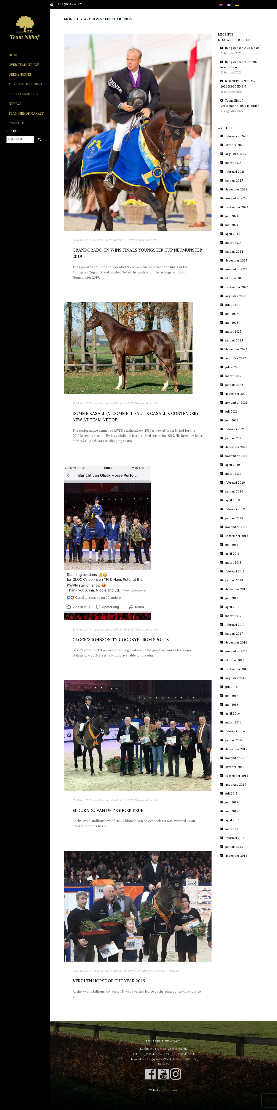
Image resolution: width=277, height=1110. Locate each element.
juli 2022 (231, 367)
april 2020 (232, 465)
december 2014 (236, 856)
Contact (16, 123)
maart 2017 (233, 616)
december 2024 (236, 189)
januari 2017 (234, 633)
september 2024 (236, 207)
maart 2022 (233, 376)
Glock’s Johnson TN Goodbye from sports (121, 639)
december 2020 (236, 447)
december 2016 (236, 642)
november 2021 (236, 403)
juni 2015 (231, 802)
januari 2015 (234, 847)
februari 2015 (235, 838)
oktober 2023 (234, 278)
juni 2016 (231, 696)
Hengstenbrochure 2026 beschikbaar (239, 64)
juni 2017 (231, 598)
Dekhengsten (20, 74)
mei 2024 (231, 225)
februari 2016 (235, 731)
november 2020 (236, 456)
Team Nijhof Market (26, 113)
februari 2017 (235, 625)
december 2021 (236, 394)
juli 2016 (231, 687)
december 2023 (236, 260)
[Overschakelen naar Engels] (229, 2)
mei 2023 (231, 323)
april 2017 (232, 607)
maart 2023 (233, 331)
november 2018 (236, 527)
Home (13, 55)
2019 (130, 240)
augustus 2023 (235, 296)
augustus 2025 (235, 154)
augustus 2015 (235, 785)
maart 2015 (233, 829)
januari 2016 (234, 740)
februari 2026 (235, 136)
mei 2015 (231, 811)
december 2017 (236, 589)
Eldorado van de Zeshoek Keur (108, 810)
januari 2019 (234, 518)
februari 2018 (235, 571)
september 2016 (236, 669)
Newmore (171, 1090)
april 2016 (232, 713)
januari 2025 (234, 180)
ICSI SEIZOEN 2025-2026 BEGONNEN (237, 83)
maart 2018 (233, 562)
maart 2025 (233, 163)
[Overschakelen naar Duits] (237, 2)
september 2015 (236, 776)
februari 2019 (235, 509)
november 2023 (236, 269)
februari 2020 (235, 482)
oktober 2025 (234, 145)
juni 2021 (231, 420)
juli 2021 (231, 411)
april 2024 (232, 234)
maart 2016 (233, 722)
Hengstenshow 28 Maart (242, 48)
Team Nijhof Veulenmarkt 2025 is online (239, 103)
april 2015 (232, 820)
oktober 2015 (234, 767)
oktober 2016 (234, 660)
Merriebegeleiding (25, 84)
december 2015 (236, 749)
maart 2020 (233, 474)
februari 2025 (235, 172)
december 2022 (236, 349)
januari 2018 (234, 580)
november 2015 (236, 758)
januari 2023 (234, 340)
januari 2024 (234, 252)
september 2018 (236, 536)
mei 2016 (231, 705)
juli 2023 (231, 305)
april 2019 (232, 500)
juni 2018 (231, 545)
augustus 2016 (235, 678)
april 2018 (232, 554)
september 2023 (236, 287)
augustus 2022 (235, 358)
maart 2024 (233, 243)
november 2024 (236, 198)
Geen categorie (144, 971)
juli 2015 (231, 793)
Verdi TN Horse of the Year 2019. (109, 981)
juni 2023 (231, 314)
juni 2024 (231, 216)
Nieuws (15, 103)
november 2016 (236, 651)
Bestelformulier (23, 94)
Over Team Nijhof (24, 64)
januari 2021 (234, 438)
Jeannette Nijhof (110, 240)
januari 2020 (234, 491)
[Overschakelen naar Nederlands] (221, 2)
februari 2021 (235, 429)
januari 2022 (234, 385)
